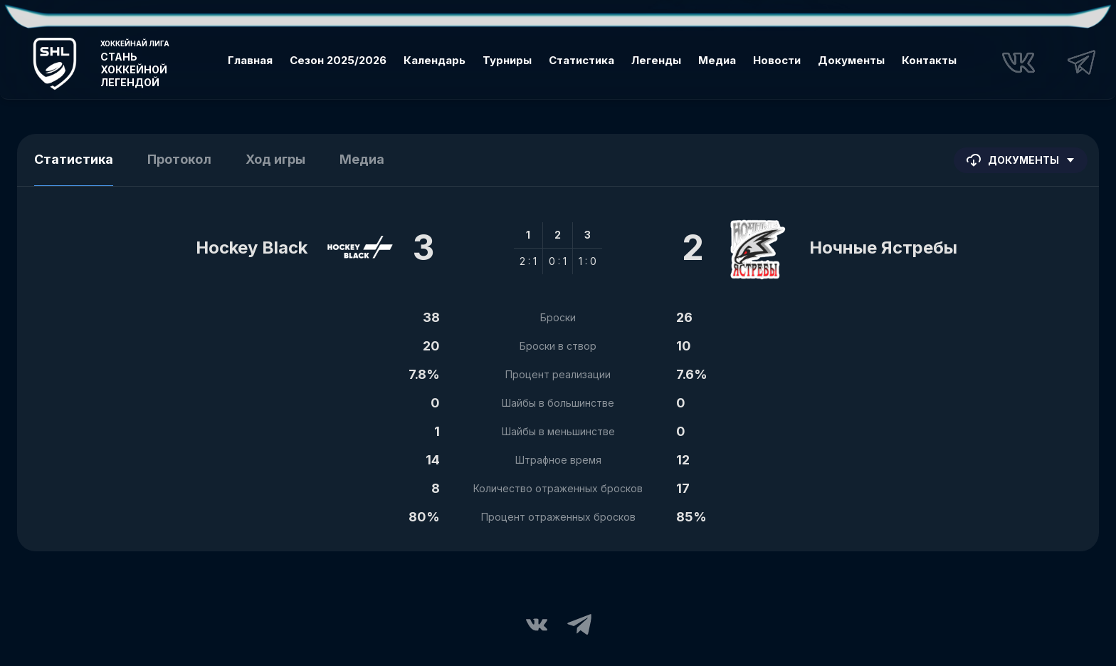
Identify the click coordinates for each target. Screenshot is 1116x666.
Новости (777, 60)
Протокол (179, 159)
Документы (851, 60)
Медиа (717, 60)
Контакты (929, 60)
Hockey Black (251, 247)
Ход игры (275, 159)
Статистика (581, 60)
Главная (250, 60)
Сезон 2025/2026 (338, 60)
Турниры (507, 60)
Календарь (434, 60)
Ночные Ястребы (883, 247)
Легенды (656, 60)
